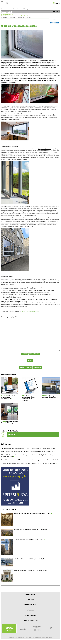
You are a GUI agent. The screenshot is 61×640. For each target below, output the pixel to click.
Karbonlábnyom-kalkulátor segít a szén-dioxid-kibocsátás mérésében (28, 398)
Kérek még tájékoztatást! (30, 354)
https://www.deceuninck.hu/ (24, 15)
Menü (57, 3)
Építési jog (30, 610)
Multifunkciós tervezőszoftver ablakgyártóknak (8, 397)
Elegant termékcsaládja (44, 149)
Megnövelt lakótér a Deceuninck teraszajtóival (9, 422)
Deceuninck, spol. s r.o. (7, 14)
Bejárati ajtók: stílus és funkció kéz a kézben (51, 396)
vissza (30, 360)
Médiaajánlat (21, 637)
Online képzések (30, 615)
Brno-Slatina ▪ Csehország (7, 15)
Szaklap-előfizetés (23, 628)
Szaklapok (30, 599)
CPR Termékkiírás (30, 605)
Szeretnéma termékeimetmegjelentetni (9, 629)
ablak (18, 9)
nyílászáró (29, 9)
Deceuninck (5, 9)
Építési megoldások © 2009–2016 (43, 637)
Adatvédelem (12, 637)
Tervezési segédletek (30, 620)
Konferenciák (30, 594)
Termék (12, 9)
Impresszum (29, 637)
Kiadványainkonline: (37, 628)
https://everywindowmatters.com (30, 311)
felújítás (23, 9)
